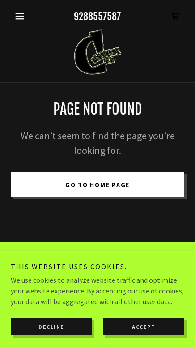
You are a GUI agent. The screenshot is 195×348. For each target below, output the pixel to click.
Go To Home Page (97, 185)
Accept (143, 326)
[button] (24, 16)
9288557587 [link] (97, 16)
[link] (175, 16)
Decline (51, 326)
